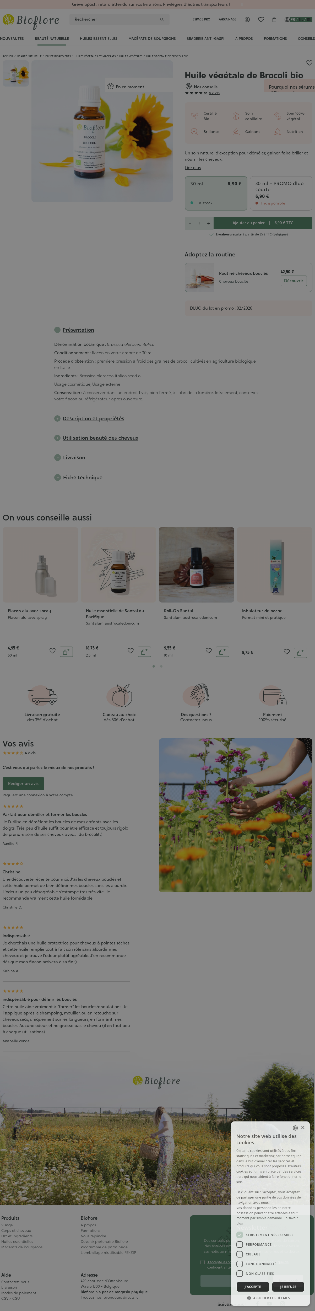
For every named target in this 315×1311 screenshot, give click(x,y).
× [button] (303, 1128)
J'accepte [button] (253, 1287)
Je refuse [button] (288, 1287)
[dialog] (157, 655)
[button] (270, 1298)
